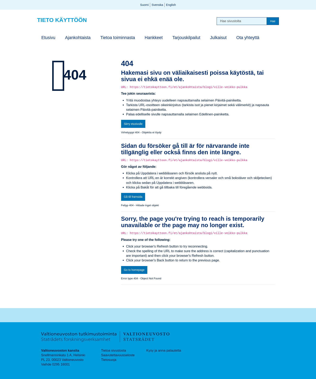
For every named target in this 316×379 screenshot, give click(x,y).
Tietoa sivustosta (113, 350)
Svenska (157, 4)
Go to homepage (134, 269)
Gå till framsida (133, 196)
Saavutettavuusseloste (118, 355)
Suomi (144, 4)
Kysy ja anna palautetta (163, 350)
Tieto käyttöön (62, 20)
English (171, 4)
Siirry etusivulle (133, 123)
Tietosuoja (108, 360)
